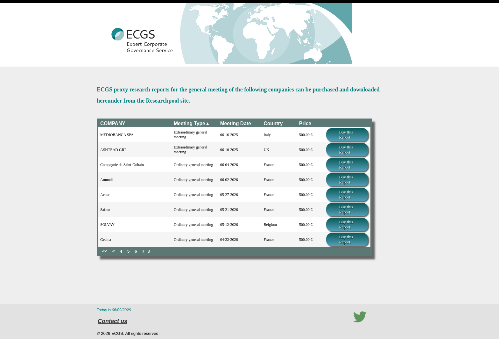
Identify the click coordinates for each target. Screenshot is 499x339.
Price (305, 123)
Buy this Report (346, 135)
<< (104, 251)
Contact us (112, 321)
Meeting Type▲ (192, 123)
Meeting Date (235, 123)
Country (273, 123)
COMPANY (112, 123)
